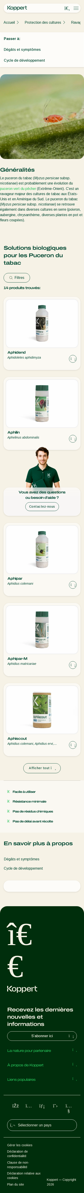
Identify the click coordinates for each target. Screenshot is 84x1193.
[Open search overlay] (67, 8)
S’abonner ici (53, 1036)
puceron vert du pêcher (18, 189)
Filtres (16, 278)
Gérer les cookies (19, 1145)
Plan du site (15, 1184)
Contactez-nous (42, 506)
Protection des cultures (43, 22)
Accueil (9, 22)
